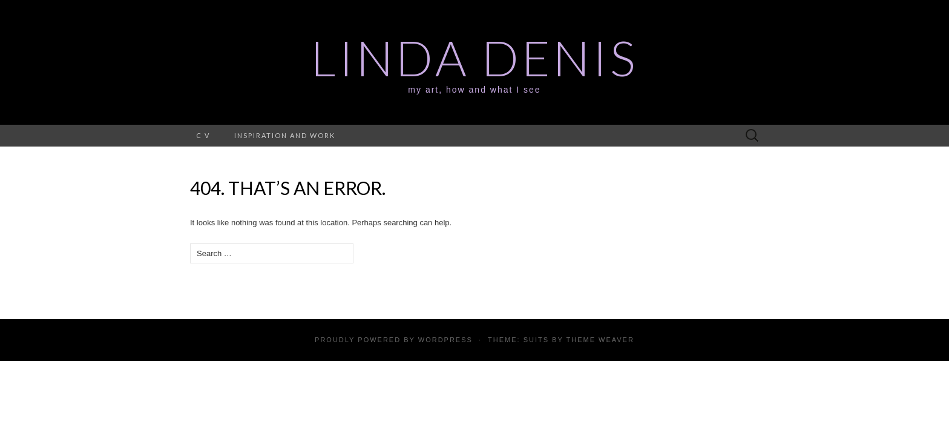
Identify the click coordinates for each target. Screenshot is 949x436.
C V (203, 135)
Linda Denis (474, 57)
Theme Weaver (600, 339)
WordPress (445, 339)
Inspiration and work (284, 135)
